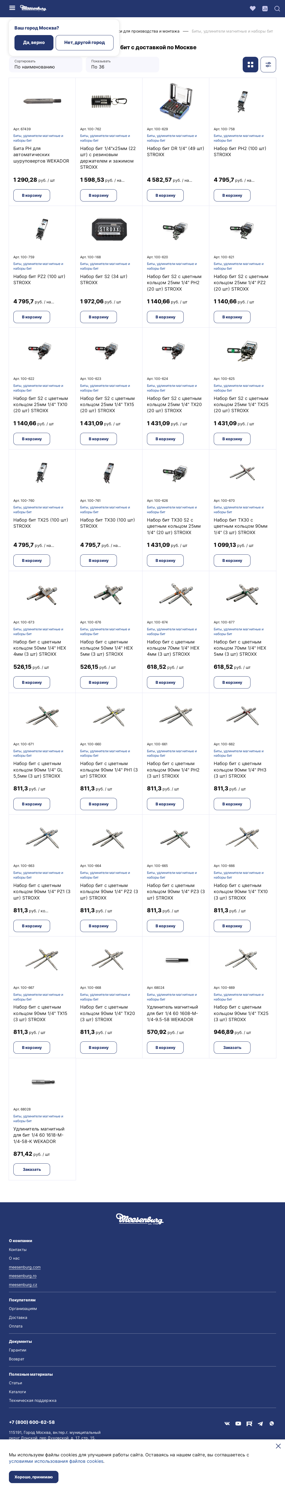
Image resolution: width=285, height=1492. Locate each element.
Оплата (16, 1326)
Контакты (18, 1249)
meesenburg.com (25, 1267)
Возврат (16, 1358)
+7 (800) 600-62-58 (32, 1422)
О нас (14, 1258)
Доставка (18, 1317)
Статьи (15, 1382)
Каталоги (17, 1391)
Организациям (23, 1308)
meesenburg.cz (23, 1284)
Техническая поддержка (32, 1400)
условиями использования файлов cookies (56, 1461)
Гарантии (17, 1350)
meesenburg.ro (22, 1275)
